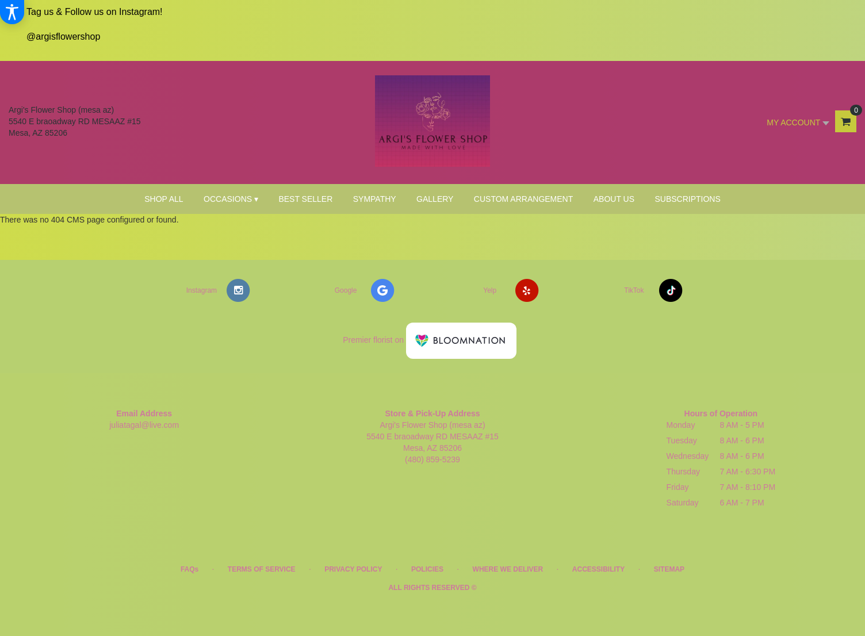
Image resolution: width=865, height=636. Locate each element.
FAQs (189, 569)
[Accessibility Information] (12, 12)
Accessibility (598, 569)
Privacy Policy (353, 569)
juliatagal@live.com (144, 425)
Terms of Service (262, 569)
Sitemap (669, 569)
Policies (427, 569)
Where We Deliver (508, 569)
